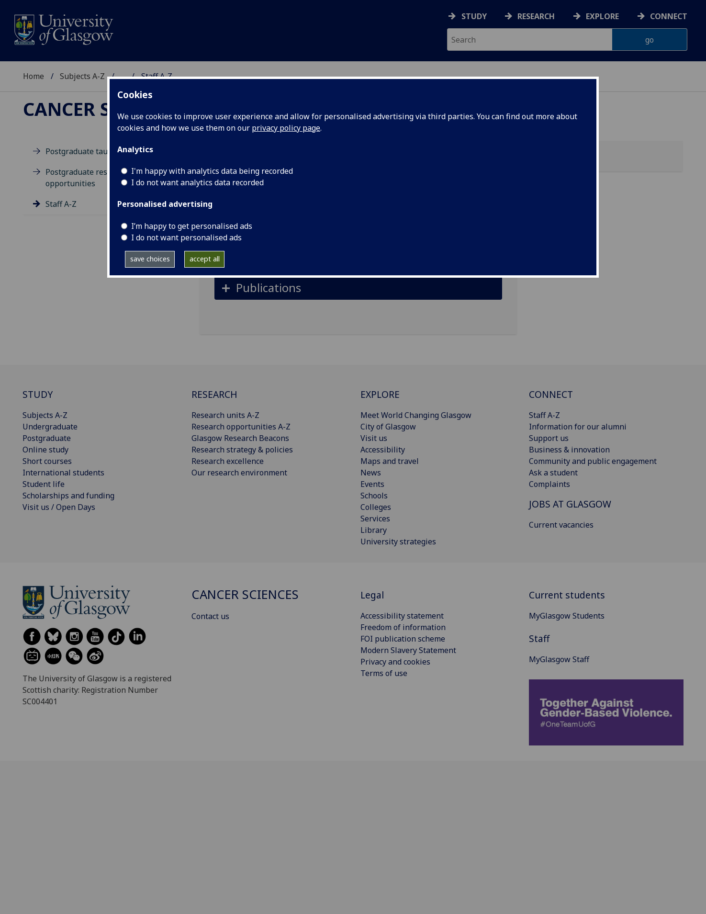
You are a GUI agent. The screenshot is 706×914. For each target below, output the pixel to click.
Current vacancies (561, 524)
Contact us (210, 616)
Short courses (47, 461)
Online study (45, 449)
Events (372, 484)
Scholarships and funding (68, 495)
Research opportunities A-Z (241, 426)
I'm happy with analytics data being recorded (212, 171)
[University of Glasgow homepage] (63, 28)
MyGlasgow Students (567, 615)
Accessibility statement (402, 615)
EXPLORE (380, 394)
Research (536, 16)
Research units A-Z (225, 415)
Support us (549, 438)
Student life (43, 484)
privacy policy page (286, 128)
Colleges (375, 507)
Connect (668, 16)
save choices (150, 258)
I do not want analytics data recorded (197, 182)
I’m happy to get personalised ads (191, 226)
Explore (602, 16)
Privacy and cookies (395, 661)
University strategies (398, 541)
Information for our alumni (578, 426)
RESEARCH (214, 394)
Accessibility (382, 449)
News (370, 472)
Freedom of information (403, 627)
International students (63, 472)
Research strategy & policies (242, 449)
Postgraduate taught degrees (97, 151)
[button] (358, 287)
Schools (374, 495)
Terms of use (383, 673)
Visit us (373, 438)
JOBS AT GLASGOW (570, 503)
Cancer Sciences (103, 109)
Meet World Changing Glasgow (415, 415)
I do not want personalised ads (186, 237)
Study (474, 16)
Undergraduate (50, 426)
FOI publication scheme (402, 638)
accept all (205, 258)
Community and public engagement (593, 461)
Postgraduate (46, 438)
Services (375, 518)
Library (373, 530)
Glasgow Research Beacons (240, 438)
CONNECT (551, 394)
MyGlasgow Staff (559, 659)
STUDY (37, 394)
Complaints (549, 484)
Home (33, 76)
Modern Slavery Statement (408, 650)
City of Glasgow (388, 426)
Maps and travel (389, 461)
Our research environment (239, 472)
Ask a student (553, 472)
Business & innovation (569, 449)
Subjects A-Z (82, 76)
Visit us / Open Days (58, 507)
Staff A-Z (61, 204)
